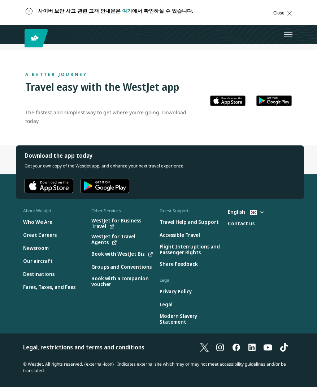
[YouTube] (268, 347)
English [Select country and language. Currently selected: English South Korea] (246, 211)
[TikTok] (283, 347)
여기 (127, 11)
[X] (204, 347)
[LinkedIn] (252, 347)
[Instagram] (220, 347)
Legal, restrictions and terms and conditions (83, 347)
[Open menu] (288, 34)
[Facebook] (236, 347)
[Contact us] (241, 223)
